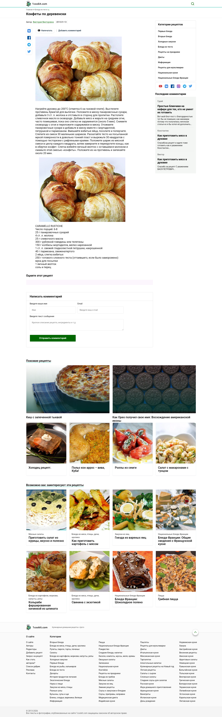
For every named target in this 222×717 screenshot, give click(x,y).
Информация (56, 701)
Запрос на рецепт (34, 656)
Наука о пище (56, 684)
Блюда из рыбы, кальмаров (63, 666)
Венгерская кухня (187, 677)
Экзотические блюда (60, 680)
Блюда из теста (57, 670)
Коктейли (103, 670)
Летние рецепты (148, 670)
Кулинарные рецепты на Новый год (157, 666)
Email (80, 303)
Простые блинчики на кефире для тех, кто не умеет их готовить (175, 109)
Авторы (29, 646)
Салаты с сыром (148, 673)
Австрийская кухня (188, 649)
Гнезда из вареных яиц (130, 537)
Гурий (160, 101)
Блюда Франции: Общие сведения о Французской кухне (175, 541)
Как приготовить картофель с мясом (85, 542)
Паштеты (144, 642)
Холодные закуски (58, 659)
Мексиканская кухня (150, 656)
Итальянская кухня (149, 652)
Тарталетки (145, 659)
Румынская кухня (187, 666)
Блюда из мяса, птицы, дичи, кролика (85, 535)
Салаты (53, 652)
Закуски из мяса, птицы (61, 687)
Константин (163, 131)
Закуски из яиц (122, 534)
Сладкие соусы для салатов (153, 680)
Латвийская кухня (187, 691)
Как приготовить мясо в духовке (172, 137)
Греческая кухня (187, 680)
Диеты (143, 649)
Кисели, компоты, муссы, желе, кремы (117, 656)
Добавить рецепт (34, 652)
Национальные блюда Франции (173, 534)
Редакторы (31, 649)
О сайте (29, 642)
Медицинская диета (108, 697)
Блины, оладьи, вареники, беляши (66, 697)
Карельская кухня (187, 697)
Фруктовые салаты (188, 659)
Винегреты (145, 694)
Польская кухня (186, 673)
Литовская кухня (187, 701)
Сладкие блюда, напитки (110, 652)
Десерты (54, 673)
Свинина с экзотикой (86, 602)
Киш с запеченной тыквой (44, 417)
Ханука (182, 646)
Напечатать (45, 30)
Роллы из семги (126, 467)
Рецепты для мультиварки (152, 646)
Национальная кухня (108, 666)
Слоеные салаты (148, 677)
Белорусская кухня (188, 684)
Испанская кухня (148, 697)
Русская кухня (147, 684)
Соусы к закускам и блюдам (112, 691)
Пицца (161, 595)
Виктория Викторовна (43, 22)
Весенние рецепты (188, 652)
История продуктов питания (63, 677)
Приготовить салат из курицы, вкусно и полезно (46, 539)
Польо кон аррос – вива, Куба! (88, 469)
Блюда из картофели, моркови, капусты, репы (43, 597)
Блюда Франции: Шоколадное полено (129, 601)
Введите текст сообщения (42, 316)
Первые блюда (57, 663)
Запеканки (104, 663)
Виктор (161, 154)
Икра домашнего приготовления (155, 687)
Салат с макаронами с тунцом (173, 469)
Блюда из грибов (107, 677)
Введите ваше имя (38, 303)
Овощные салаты (107, 659)
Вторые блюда (57, 642)
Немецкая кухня (187, 663)
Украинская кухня (187, 687)
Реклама (30, 670)
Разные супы (56, 691)
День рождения (147, 701)
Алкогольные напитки (150, 663)
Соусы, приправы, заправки (112, 694)
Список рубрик (33, 666)
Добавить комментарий (69, 30)
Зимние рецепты (107, 687)
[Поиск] (192, 4)
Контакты (30, 673)
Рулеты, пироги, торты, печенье (64, 649)
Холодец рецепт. (40, 467)
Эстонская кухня (187, 694)
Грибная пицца (168, 599)
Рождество (104, 649)
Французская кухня (149, 691)
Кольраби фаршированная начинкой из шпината (43, 605)
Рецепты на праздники (109, 673)
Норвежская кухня (188, 642)
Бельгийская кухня (188, 670)
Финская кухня (186, 656)
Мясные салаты (36, 534)
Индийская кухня (107, 701)
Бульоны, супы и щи (59, 694)
